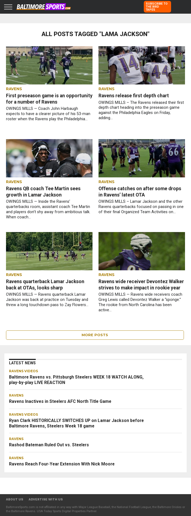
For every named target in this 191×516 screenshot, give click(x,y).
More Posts (95, 335)
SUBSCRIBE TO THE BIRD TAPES (157, 6)
